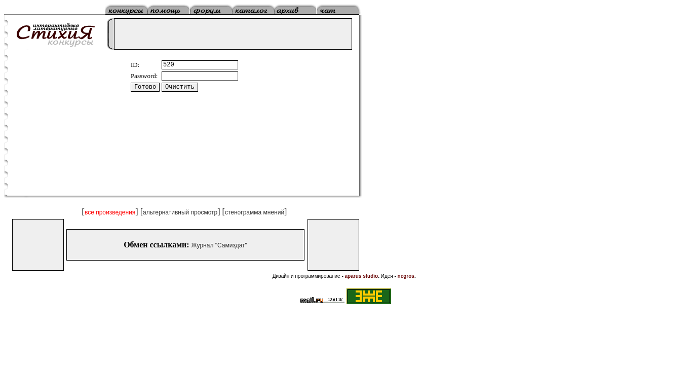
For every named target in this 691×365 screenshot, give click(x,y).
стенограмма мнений (254, 212)
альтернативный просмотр (180, 212)
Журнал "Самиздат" (219, 245)
